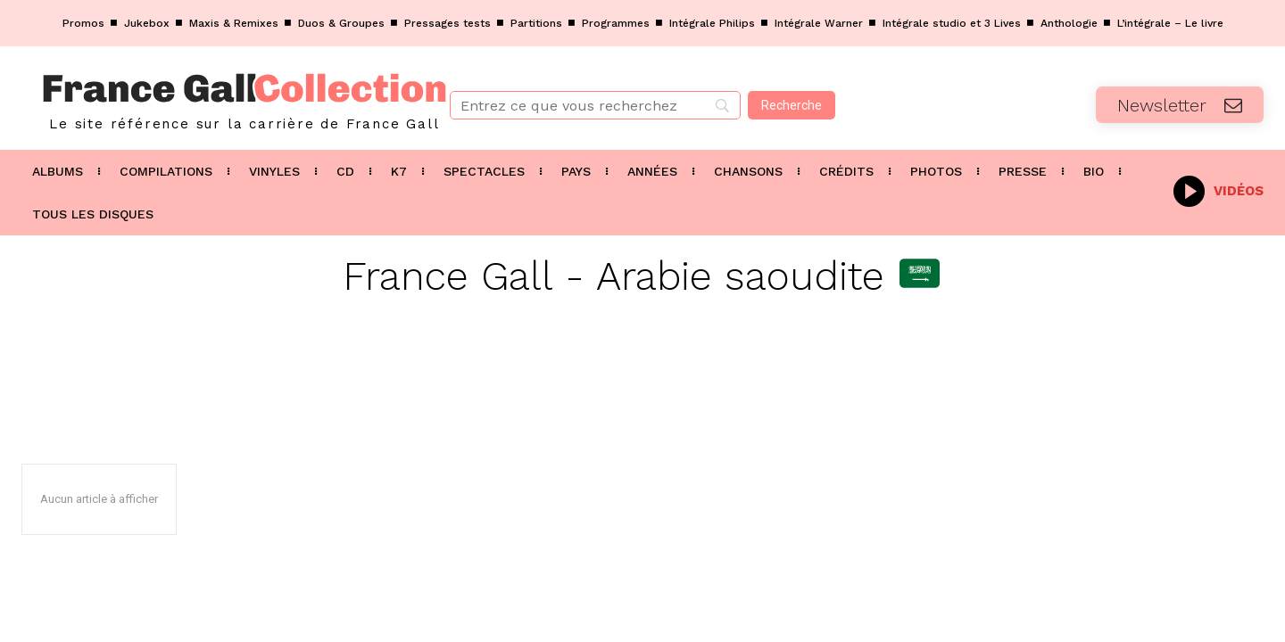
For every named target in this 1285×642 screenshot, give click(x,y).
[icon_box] (1218, 189)
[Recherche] (791, 105)
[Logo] (214, 98)
